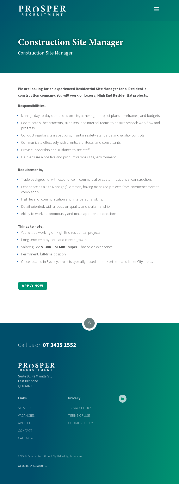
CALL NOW (25, 438)
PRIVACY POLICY (80, 408)
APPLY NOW (32, 285)
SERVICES (25, 408)
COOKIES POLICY (80, 423)
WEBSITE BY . (32, 466)
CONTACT (25, 430)
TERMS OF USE (79, 415)
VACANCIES (26, 415)
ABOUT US (25, 423)
